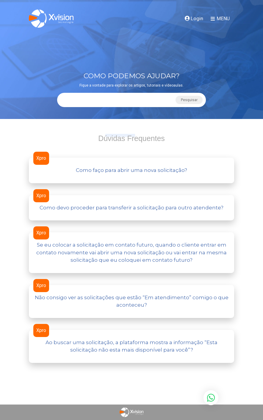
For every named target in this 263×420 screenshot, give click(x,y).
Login (194, 18)
